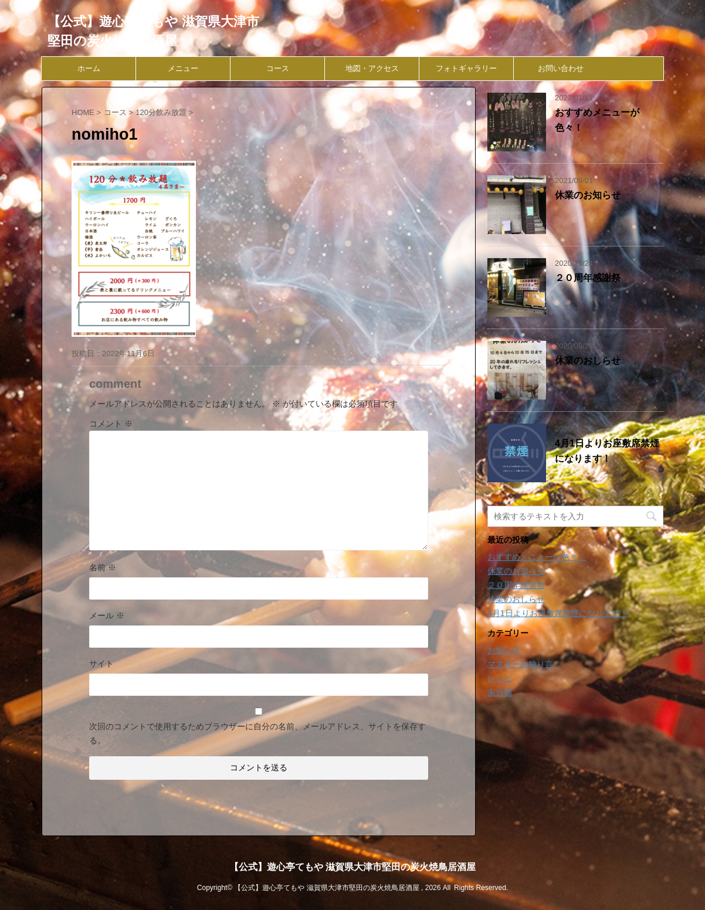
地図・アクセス (372, 68)
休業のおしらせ (588, 361)
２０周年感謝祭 (588, 278)
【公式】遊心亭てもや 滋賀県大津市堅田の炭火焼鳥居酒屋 (352, 867)
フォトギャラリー (466, 68)
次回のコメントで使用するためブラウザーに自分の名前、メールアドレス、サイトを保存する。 (257, 733)
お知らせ (503, 650)
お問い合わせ (561, 68)
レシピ (499, 678)
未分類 (499, 692)
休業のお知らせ (588, 195)
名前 (102, 567)
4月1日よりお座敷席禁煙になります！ (557, 613)
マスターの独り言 (520, 664)
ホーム (88, 68)
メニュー (183, 68)
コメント (111, 423)
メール (106, 615)
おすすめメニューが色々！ (536, 556)
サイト (101, 663)
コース (277, 68)
